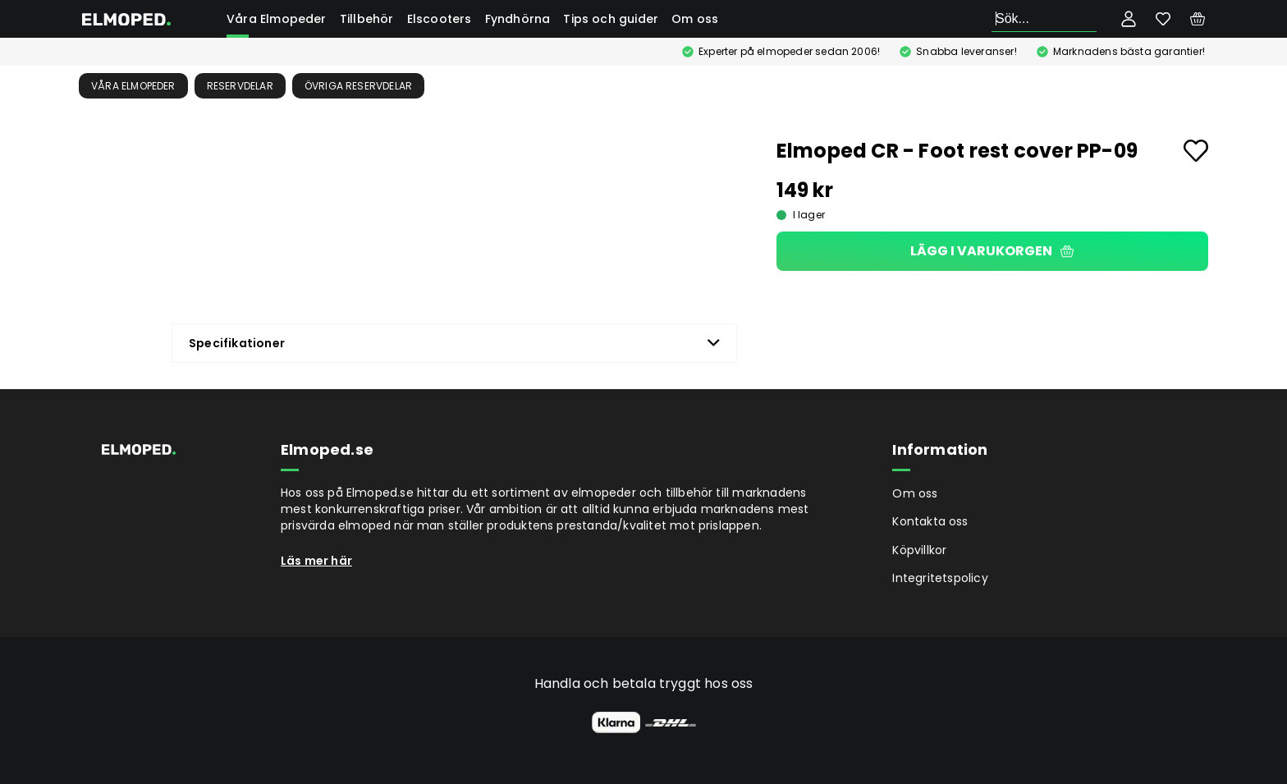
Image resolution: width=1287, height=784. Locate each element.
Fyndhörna (518, 19)
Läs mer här (316, 560)
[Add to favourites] (1196, 151)
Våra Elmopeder (277, 19)
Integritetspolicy (939, 578)
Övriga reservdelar (359, 86)
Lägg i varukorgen (992, 250)
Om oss (694, 19)
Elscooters (439, 19)
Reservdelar (240, 86)
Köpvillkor (919, 550)
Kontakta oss (930, 521)
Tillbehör (367, 19)
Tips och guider (610, 19)
